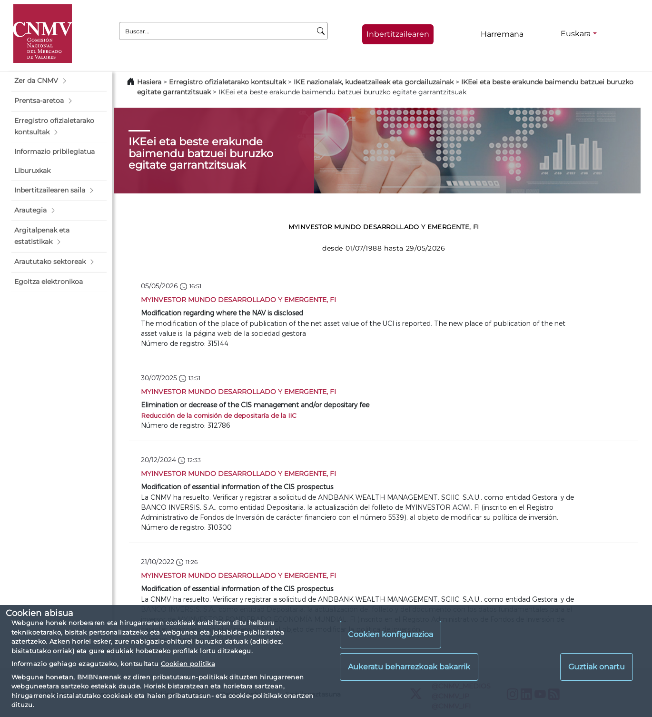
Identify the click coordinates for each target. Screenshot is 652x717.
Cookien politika (188, 663)
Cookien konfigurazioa (390, 634)
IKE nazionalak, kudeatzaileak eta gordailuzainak (374, 82)
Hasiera (149, 82)
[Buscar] (321, 31)
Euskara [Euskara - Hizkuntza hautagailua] (576, 33)
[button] (59, 81)
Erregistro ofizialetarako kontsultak (227, 82)
